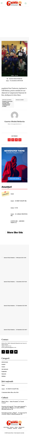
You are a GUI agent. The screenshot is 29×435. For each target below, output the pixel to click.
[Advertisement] (14, 21)
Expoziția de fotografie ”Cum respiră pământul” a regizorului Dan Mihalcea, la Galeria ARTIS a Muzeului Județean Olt (14, 408)
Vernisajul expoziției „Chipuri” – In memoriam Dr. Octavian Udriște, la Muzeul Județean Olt (14, 413)
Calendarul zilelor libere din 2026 (10, 392)
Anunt (12, 194)
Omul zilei (14, 75)
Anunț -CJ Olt (14, 208)
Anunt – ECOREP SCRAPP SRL (19, 201)
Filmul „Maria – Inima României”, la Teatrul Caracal (13, 402)
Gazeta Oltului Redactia (15, 78)
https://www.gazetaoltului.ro (14, 124)
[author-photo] (3, 257)
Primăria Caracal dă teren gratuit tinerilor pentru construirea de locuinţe (7, 104)
